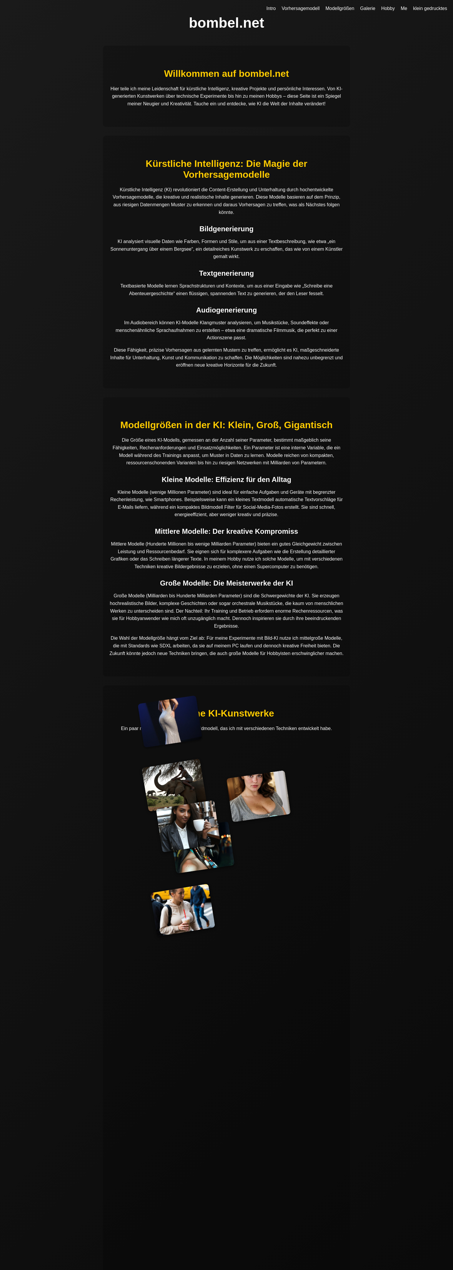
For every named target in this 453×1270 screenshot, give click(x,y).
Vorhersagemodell (301, 8)
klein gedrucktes (430, 8)
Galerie (367, 8)
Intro (271, 8)
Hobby (388, 8)
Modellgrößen (339, 8)
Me (404, 8)
